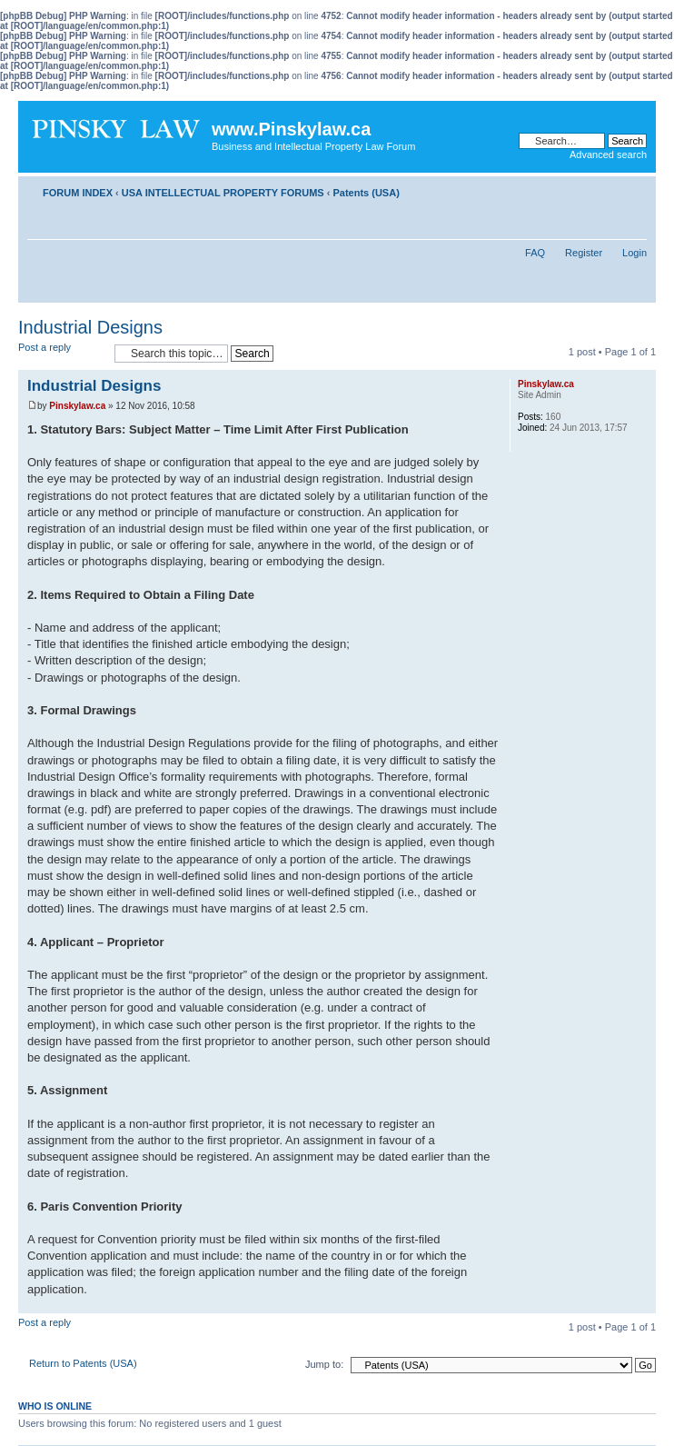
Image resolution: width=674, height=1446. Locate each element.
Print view (606, 189)
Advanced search (608, 154)
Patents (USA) (365, 192)
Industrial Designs (90, 327)
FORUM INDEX (78, 192)
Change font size (633, 189)
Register (583, 252)
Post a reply (61, 353)
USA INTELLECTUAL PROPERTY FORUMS (223, 192)
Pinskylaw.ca (77, 406)
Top (642, 1304)
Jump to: (324, 1364)
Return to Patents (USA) (83, 1363)
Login (634, 252)
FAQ (535, 252)
